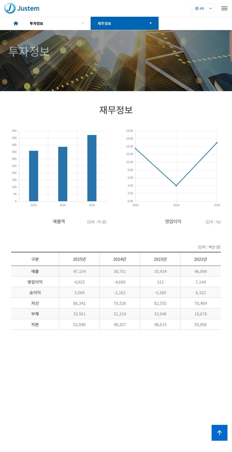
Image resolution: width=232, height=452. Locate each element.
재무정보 (104, 23)
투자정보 (36, 23)
